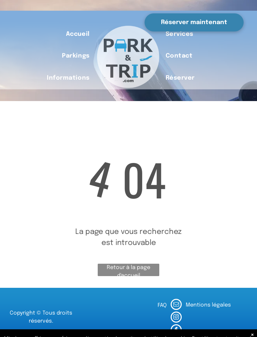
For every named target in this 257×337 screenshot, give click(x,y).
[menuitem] (78, 34)
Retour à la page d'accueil (128, 270)
